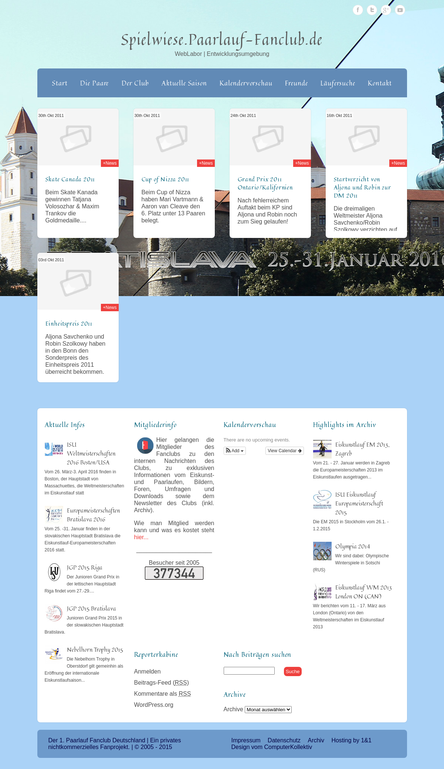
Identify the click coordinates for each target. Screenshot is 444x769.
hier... (141, 537)
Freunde (296, 83)
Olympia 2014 (352, 546)
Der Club (135, 83)
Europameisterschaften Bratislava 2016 (93, 515)
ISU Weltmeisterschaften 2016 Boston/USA (91, 453)
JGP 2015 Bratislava (91, 608)
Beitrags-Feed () (161, 682)
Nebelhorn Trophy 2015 (95, 649)
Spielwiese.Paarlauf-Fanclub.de (222, 39)
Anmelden (147, 671)
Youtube (400, 10)
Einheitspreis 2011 (68, 323)
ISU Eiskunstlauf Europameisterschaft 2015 (359, 503)
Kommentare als (162, 694)
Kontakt (380, 83)
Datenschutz (284, 740)
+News (109, 163)
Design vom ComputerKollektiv (271, 747)
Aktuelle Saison (184, 83)
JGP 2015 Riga (84, 567)
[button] (234, 450)
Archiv (316, 740)
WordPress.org (153, 705)
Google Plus (386, 10)
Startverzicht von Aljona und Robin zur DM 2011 (362, 187)
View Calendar (284, 450)
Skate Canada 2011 (70, 179)
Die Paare (94, 83)
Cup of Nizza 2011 (166, 179)
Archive (233, 709)
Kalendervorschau (246, 83)
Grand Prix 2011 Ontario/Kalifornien (265, 183)
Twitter (372, 10)
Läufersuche (338, 83)
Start (60, 83)
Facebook (358, 10)
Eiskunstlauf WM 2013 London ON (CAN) (363, 592)
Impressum (246, 740)
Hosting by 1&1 (351, 740)
